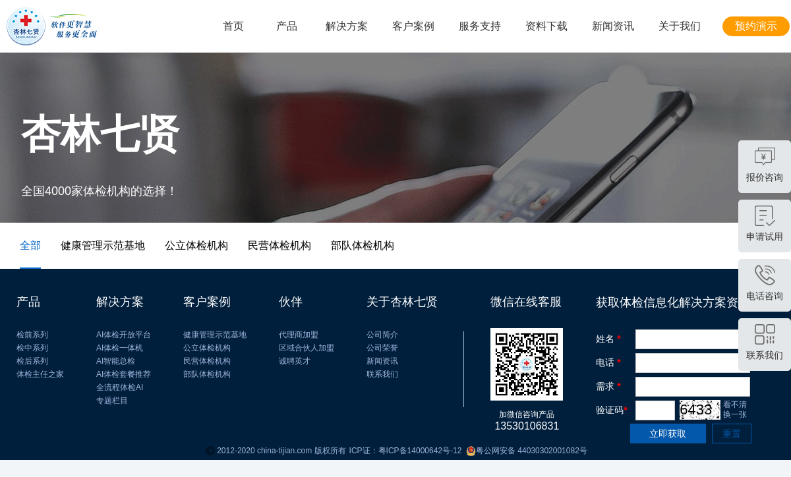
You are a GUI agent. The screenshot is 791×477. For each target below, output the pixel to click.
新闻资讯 (613, 26)
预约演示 (756, 26)
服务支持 (480, 26)
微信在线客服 (526, 301)
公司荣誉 (382, 347)
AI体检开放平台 (123, 334)
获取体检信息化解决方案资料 (673, 302)
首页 (233, 26)
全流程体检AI (119, 387)
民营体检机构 (207, 361)
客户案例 (413, 26)
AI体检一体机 (119, 347)
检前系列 (32, 334)
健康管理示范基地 (215, 334)
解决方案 (347, 26)
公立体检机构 (207, 347)
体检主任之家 (40, 374)
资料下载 (546, 26)
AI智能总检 (115, 361)
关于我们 (680, 26)
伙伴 (291, 301)
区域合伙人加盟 (306, 347)
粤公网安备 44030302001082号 (524, 451)
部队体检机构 (207, 374)
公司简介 (382, 334)
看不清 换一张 (735, 409)
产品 (286, 26)
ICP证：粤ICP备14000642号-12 (405, 450)
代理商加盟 (298, 334)
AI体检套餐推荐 (123, 374)
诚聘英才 (294, 361)
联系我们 (382, 374)
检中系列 (32, 347)
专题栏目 (112, 400)
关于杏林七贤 (402, 301)
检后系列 (32, 361)
